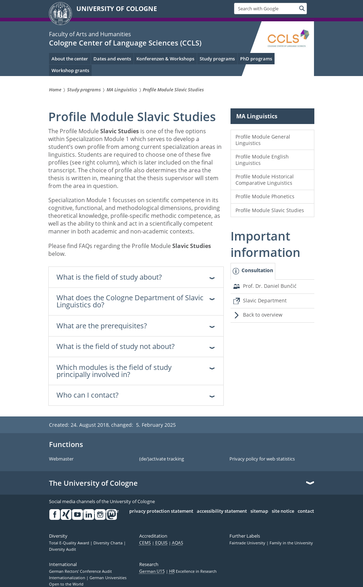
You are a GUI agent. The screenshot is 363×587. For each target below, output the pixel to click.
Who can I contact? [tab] (87, 395)
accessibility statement (222, 511)
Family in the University (291, 542)
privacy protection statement (161, 511)
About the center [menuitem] (70, 58)
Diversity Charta (108, 542)
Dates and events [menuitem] (112, 58)
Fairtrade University (247, 542)
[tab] (253, 271)
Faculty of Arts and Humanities (90, 34)
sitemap (259, 511)
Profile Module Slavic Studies (269, 210)
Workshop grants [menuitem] (70, 70)
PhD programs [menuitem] (256, 58)
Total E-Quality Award (69, 542)
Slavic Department (265, 300)
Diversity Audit (62, 549)
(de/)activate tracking (161, 459)
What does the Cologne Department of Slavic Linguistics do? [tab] (130, 301)
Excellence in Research (193, 571)
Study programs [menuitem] (217, 58)
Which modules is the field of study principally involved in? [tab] (114, 370)
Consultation (257, 270)
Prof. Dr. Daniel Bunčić (270, 285)
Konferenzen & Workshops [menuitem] (165, 58)
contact (306, 511)
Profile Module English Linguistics (262, 159)
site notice (283, 511)
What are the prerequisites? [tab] (101, 325)
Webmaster (61, 459)
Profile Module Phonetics (264, 196)
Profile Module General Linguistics (262, 139)
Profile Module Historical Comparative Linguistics (264, 179)
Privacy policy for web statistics (262, 459)
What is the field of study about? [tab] (109, 277)
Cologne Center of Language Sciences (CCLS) (125, 43)
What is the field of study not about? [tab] (115, 346)
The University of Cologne (93, 483)
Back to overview (262, 314)
